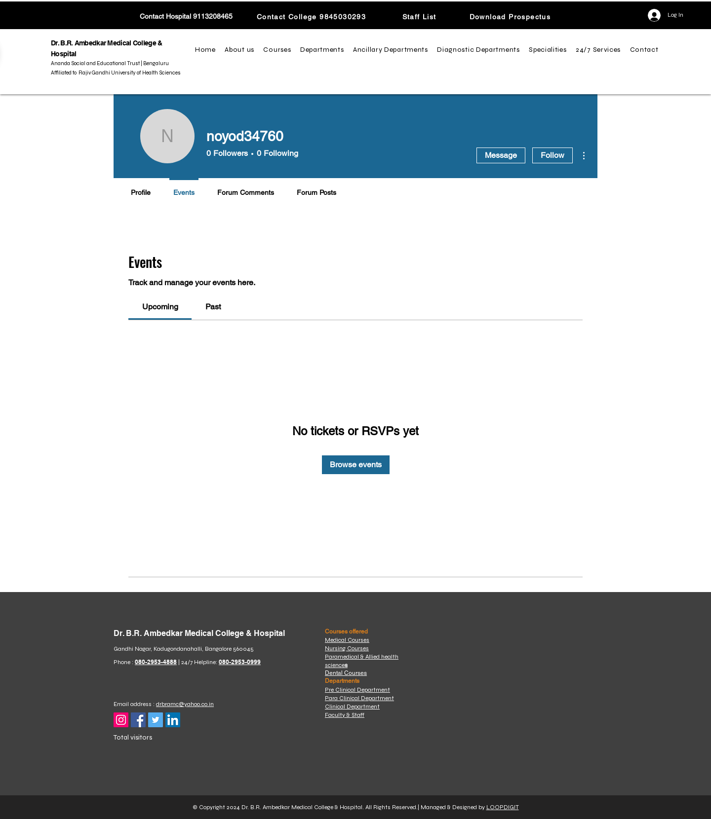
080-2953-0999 (240, 662)
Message (501, 155)
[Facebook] (138, 719)
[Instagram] (121, 719)
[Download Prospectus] (511, 16)
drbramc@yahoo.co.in (185, 704)
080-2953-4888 (156, 662)
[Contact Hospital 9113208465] (186, 16)
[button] (241, 50)
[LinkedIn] (172, 719)
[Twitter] (155, 719)
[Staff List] (420, 16)
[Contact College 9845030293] (312, 17)
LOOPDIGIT (502, 807)
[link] (160, 306)
